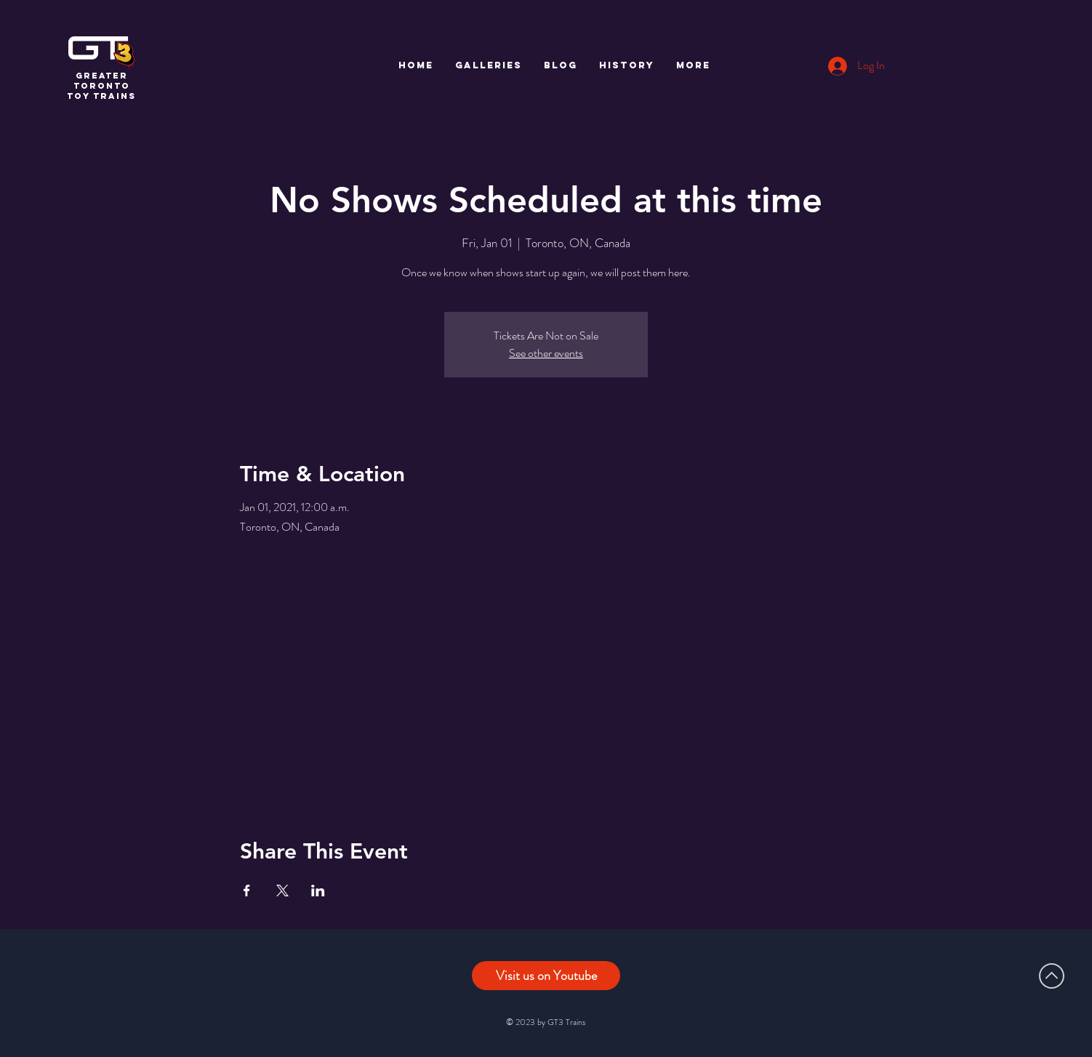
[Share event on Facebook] (247, 890)
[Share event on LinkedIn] (318, 890)
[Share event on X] (282, 890)
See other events (546, 353)
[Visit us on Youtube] (546, 975)
